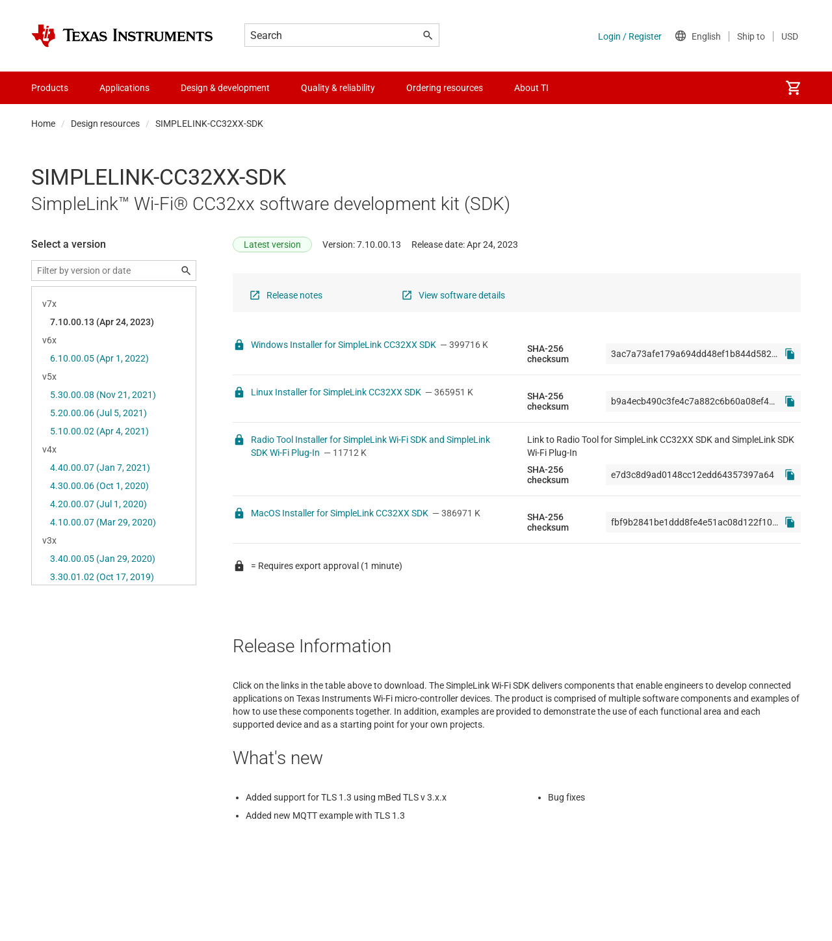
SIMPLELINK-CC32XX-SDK (209, 123)
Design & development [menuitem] (225, 88)
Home (43, 123)
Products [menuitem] (49, 88)
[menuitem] (793, 88)
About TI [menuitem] (531, 88)
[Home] (122, 35)
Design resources (105, 123)
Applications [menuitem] (124, 88)
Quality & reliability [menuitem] (338, 88)
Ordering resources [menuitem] (444, 88)
